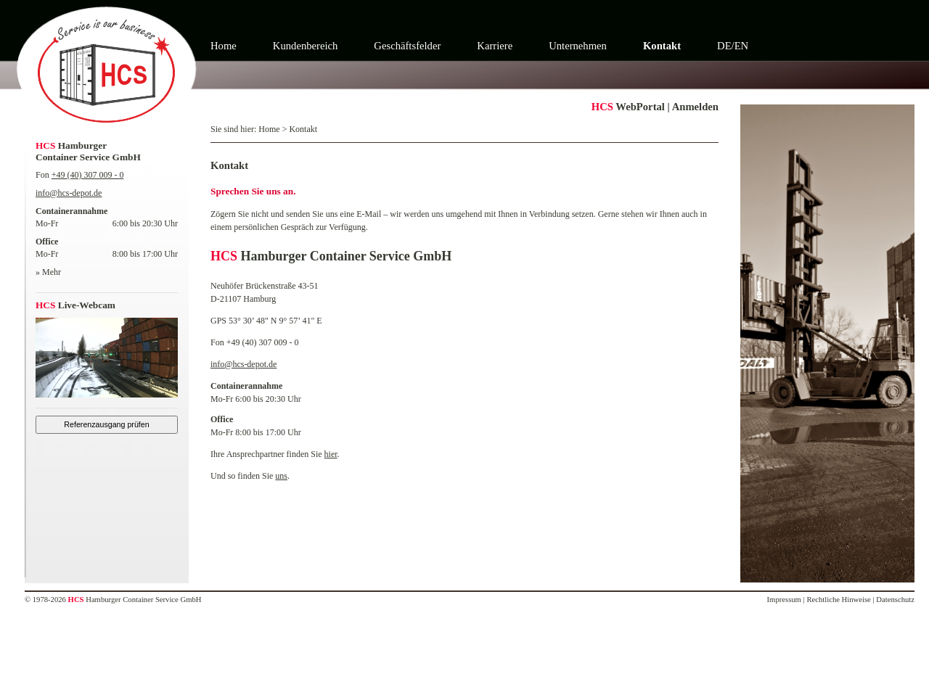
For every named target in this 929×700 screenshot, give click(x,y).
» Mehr (48, 272)
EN (741, 46)
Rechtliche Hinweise (838, 600)
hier (330, 454)
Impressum (784, 600)
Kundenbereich (305, 46)
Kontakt (662, 46)
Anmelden (695, 106)
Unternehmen (578, 46)
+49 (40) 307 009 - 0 (88, 175)
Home (223, 46)
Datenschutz (895, 600)
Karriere (494, 46)
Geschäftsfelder (407, 46)
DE (724, 46)
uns (281, 476)
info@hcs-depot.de (69, 193)
